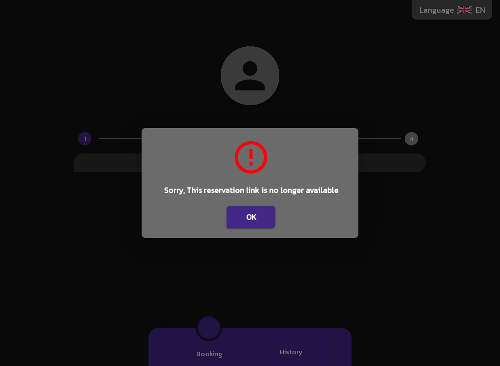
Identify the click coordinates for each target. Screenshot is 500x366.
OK (251, 217)
